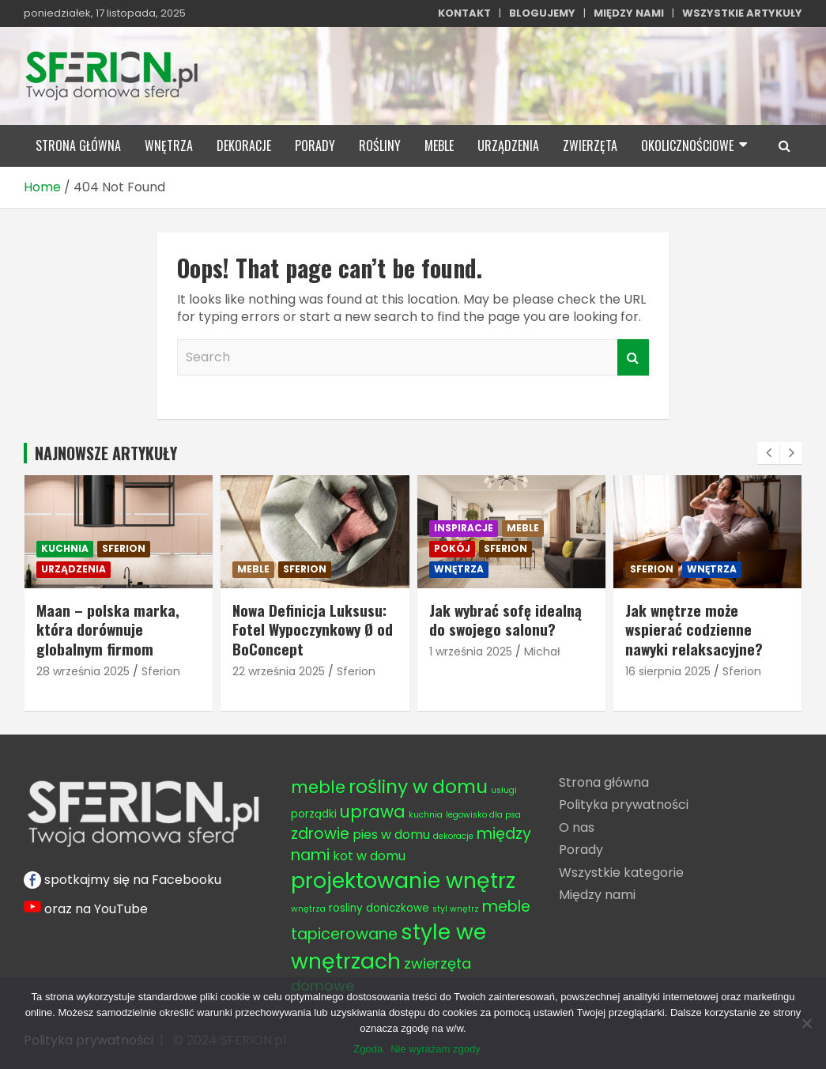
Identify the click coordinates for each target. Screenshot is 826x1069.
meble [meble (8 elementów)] (318, 787)
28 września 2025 (83, 671)
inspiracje (463, 527)
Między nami (597, 895)
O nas (576, 827)
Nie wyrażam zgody (435, 1049)
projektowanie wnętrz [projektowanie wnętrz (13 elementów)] (403, 880)
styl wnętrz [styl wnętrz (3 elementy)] (455, 909)
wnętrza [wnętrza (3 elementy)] (308, 909)
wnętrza (169, 145)
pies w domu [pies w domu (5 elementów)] (391, 834)
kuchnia (65, 548)
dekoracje (244, 145)
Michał (542, 651)
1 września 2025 (470, 651)
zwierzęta (590, 145)
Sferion (160, 671)
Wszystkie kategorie (621, 872)
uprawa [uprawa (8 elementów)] (372, 811)
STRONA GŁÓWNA (78, 145)
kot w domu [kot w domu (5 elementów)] (369, 856)
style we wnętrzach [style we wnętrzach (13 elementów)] (388, 946)
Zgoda (368, 1049)
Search (633, 357)
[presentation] (768, 453)
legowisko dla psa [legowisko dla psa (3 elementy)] (483, 815)
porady (315, 145)
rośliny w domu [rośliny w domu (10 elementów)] (418, 786)
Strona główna (604, 782)
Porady (581, 849)
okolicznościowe (687, 145)
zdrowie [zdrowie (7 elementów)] (320, 833)
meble (439, 145)
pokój (452, 548)
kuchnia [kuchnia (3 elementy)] (426, 815)
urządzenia (508, 145)
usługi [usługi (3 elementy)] (504, 790)
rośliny (380, 145)
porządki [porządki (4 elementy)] (314, 814)
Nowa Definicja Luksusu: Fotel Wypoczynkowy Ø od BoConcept (312, 629)
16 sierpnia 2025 (668, 671)
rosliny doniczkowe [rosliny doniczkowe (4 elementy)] (379, 908)
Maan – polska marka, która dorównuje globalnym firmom (107, 629)
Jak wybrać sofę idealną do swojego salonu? (505, 619)
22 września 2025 (278, 671)
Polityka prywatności (623, 804)
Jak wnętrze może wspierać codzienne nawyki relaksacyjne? (694, 629)
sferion (123, 548)
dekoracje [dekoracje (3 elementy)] (453, 836)
